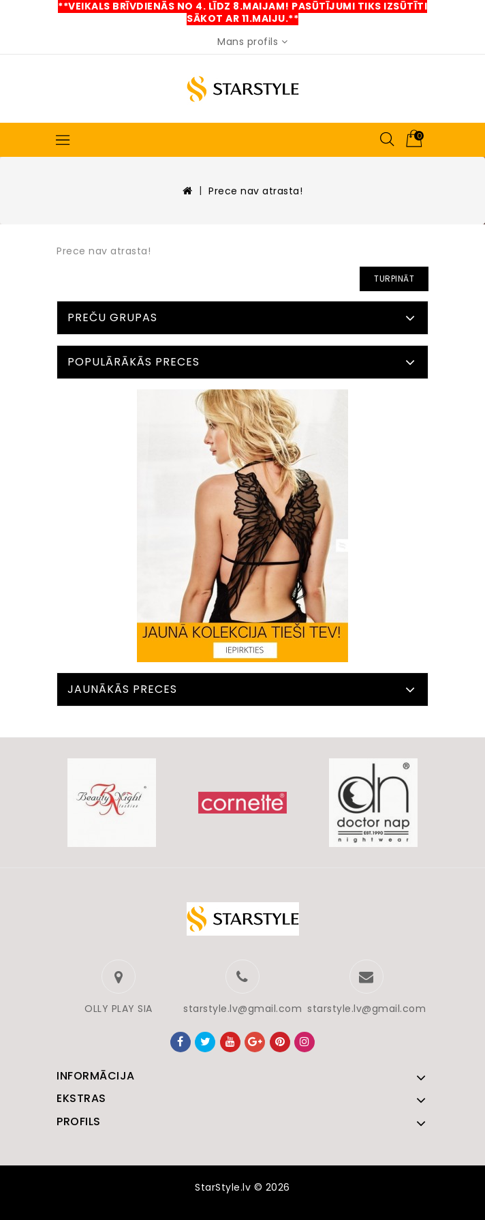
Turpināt (394, 278)
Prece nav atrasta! (255, 191)
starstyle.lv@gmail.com (242, 1008)
